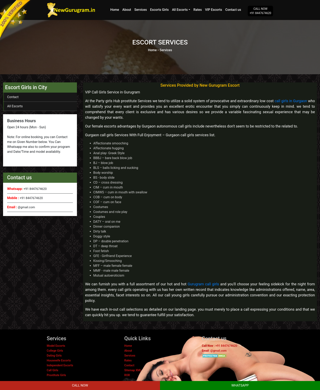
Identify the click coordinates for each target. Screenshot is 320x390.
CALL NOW (80, 385)
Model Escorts (56, 345)
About (126, 10)
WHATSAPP (240, 385)
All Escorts (180, 10)
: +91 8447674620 (219, 345)
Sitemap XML (132, 370)
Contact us (233, 10)
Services (140, 10)
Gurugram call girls (203, 284)
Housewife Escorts (59, 360)
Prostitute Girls (56, 375)
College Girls (55, 350)
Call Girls (52, 370)
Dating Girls (54, 355)
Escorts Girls (159, 10)
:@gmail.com (214, 350)
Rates (197, 10)
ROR (127, 375)
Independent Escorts (60, 365)
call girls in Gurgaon (290, 101)
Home (114, 10)
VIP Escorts (213, 10)
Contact (13, 97)
